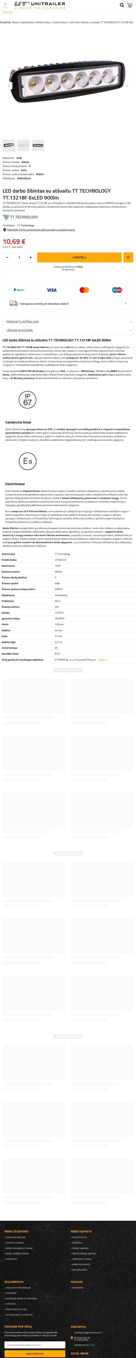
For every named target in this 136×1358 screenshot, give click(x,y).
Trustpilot (7, 12)
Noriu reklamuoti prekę (19, 1248)
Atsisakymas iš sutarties (19, 1315)
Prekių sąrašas (80, 1248)
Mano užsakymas (16, 1231)
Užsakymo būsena (15, 1237)
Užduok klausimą (19, 330)
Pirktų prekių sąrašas (84, 1254)
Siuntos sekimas (15, 1243)
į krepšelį (79, 257)
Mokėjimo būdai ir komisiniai (21, 1299)
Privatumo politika (16, 1309)
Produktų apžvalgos (22, 321)
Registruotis (79, 1237)
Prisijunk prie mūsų (18, 1326)
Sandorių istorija (82, 1259)
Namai (15, 22)
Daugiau (102, 659)
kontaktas (11, 1259)
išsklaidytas (24, 178)
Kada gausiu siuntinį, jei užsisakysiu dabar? (44, 303)
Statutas (11, 1304)
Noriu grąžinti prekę (17, 1254)
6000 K (40, 174)
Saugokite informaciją (18, 1288)
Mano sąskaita (81, 1231)
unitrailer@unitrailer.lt (88, 1333)
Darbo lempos (60, 22)
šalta (24, 170)
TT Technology (25, 225)
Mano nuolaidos (81, 1264)
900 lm (25, 162)
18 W (19, 158)
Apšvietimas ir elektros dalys (35, 22)
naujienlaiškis (79, 1270)
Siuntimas (11, 1293)
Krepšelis (77, 1243)
